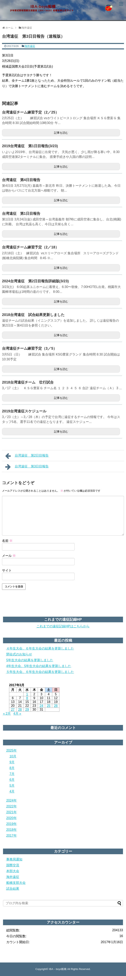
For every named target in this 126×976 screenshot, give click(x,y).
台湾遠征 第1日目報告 (21, 214)
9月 (12, 762)
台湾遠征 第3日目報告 (27, 467)
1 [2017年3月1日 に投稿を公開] (27, 694)
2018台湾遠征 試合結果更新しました (33, 315)
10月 (12, 756)
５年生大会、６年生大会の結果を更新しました (40, 672)
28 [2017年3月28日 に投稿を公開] (20, 709)
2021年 (11, 812)
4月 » (17, 713)
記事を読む (61, 132)
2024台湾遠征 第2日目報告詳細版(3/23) (35, 281)
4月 (12, 791)
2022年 (11, 806)
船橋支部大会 (16, 882)
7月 (12, 774)
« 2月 (7, 713)
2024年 (11, 800)
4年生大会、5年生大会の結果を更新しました (38, 666)
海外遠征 (30, 46)
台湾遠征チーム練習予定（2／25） (30, 112)
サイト (7, 570)
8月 (12, 768)
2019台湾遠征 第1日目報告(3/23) (30, 146)
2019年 (11, 824)
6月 (12, 779)
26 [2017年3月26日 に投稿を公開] (56, 705)
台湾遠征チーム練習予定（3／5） (29, 348)
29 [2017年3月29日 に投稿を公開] (27, 709)
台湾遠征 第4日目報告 (21, 180)
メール (9, 555)
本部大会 (12, 871)
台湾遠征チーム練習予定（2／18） (30, 247)
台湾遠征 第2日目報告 (27, 456)
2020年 (11, 818)
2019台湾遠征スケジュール (24, 411)
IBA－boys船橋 (58, 969)
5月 (12, 785)
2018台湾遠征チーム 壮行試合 (28, 382)
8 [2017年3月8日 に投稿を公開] (27, 698)
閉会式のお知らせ (19, 654)
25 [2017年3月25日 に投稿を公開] (48, 705)
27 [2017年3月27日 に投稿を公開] (13, 709)
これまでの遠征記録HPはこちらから (62, 626)
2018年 (11, 829)
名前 (7, 540)
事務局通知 (14, 859)
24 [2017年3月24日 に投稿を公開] (41, 705)
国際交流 (12, 865)
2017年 (11, 835)
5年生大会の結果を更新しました (29, 660)
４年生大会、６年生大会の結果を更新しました (40, 648)
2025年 (11, 750)
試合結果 (12, 888)
